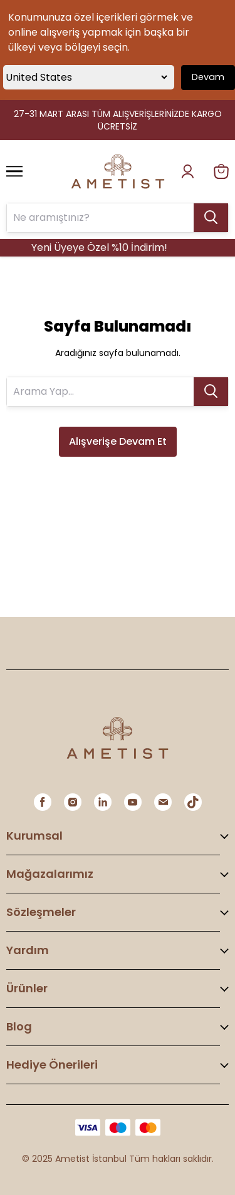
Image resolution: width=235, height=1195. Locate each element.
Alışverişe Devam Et (118, 441)
